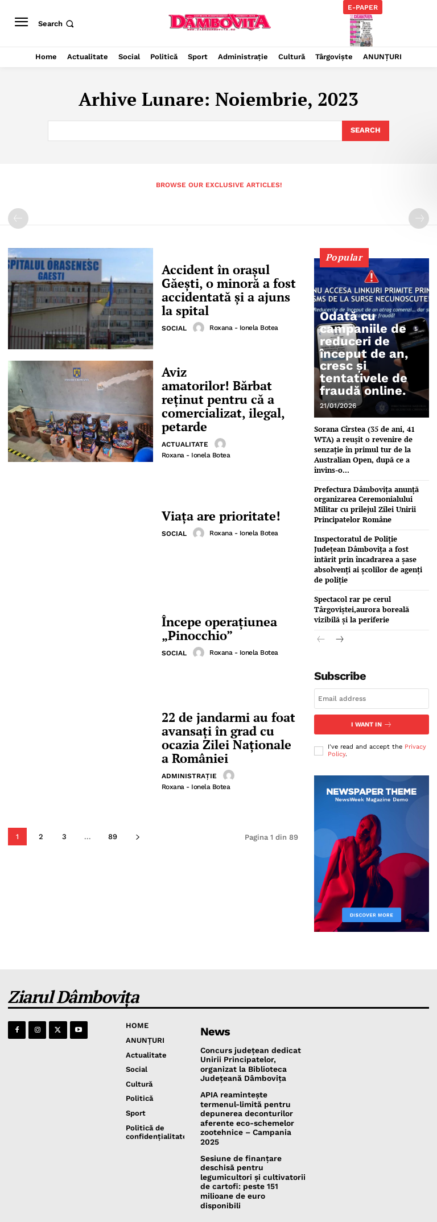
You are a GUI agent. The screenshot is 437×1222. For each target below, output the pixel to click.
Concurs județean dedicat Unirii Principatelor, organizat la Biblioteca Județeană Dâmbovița (253, 1035)
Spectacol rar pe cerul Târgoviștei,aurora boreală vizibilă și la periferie (370, 582)
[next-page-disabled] (419, 218)
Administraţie (189, 774)
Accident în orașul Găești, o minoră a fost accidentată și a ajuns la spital (226, 289)
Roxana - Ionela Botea (243, 325)
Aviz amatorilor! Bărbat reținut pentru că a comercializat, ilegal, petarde (226, 399)
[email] (371, 670)
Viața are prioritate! (218, 515)
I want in (371, 696)
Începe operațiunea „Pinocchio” (214, 628)
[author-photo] (200, 325)
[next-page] (137, 836)
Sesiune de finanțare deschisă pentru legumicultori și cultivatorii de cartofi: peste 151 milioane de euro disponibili (251, 1134)
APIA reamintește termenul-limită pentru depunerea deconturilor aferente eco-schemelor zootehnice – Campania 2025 (252, 1082)
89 (112, 836)
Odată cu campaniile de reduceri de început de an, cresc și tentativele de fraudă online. (373, 379)
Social (174, 326)
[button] (57, 24)
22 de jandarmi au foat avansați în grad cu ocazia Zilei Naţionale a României (226, 737)
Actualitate (185, 435)
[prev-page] (18, 218)
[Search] (365, 131)
